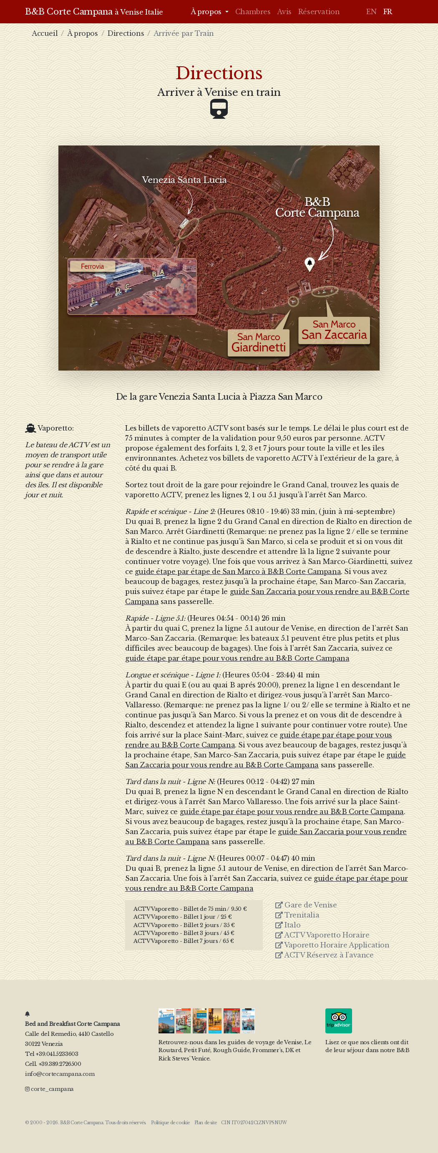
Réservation (319, 12)
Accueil (45, 33)
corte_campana (49, 1089)
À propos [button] (207, 12)
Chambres (253, 12)
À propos (82, 33)
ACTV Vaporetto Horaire (322, 935)
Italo (287, 925)
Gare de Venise (306, 905)
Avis (284, 12)
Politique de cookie (170, 1122)
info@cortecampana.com (60, 1074)
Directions (125, 33)
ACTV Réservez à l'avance (324, 955)
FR (387, 12)
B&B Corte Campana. (82, 1122)
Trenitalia (297, 915)
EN (371, 12)
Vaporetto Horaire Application (332, 945)
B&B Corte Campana (94, 12)
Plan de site (205, 1122)
